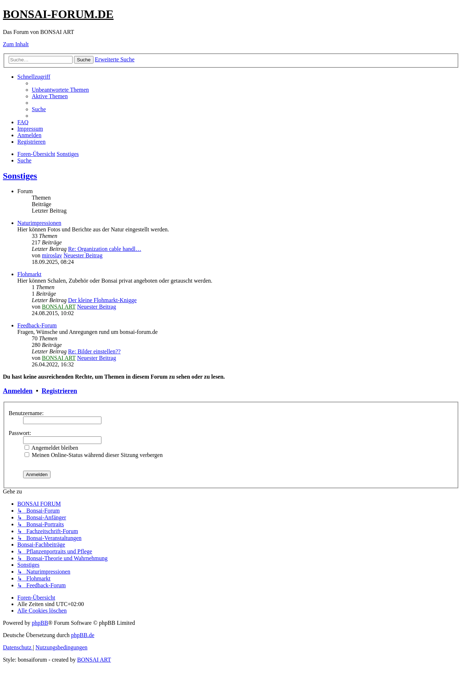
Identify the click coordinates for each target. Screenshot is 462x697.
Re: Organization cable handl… (104, 249)
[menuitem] (60, 90)
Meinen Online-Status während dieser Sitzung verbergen (94, 455)
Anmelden (17, 391)
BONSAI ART (58, 307)
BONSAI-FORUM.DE (58, 14)
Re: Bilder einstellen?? (94, 351)
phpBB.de (82, 635)
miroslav (52, 255)
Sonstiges (20, 175)
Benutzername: (26, 413)
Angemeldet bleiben (51, 448)
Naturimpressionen (39, 223)
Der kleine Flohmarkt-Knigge (102, 300)
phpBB (40, 623)
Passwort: (20, 433)
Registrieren (59, 391)
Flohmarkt (29, 274)
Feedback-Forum (37, 325)
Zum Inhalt (16, 44)
